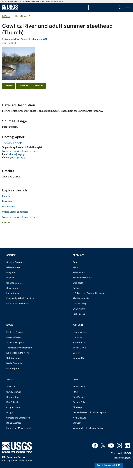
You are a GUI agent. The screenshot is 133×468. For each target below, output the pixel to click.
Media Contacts (14, 363)
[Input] (105, 7)
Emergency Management (18, 428)
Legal (76, 379)
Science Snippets (15, 342)
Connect (78, 325)
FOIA (75, 392)
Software (77, 288)
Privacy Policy (80, 402)
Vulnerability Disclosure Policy (88, 428)
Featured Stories (14, 332)
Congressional (13, 407)
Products (78, 255)
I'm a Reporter (13, 368)
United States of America (15, 211)
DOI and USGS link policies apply (89, 412)
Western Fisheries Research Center (20, 151)
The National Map (81, 298)
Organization (12, 397)
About (10, 379)
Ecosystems (8, 201)
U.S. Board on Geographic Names (89, 293)
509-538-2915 (18, 157)
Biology (6, 196)
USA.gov (77, 423)
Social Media (79, 347)
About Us (10, 386)
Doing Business (13, 423)
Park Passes (79, 314)
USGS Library (79, 303)
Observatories (13, 288)
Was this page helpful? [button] (108, 465)
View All (7, 222)
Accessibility (79, 386)
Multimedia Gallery (82, 277)
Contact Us (78, 358)
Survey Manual (13, 392)
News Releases (13, 337)
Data (75, 262)
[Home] (10, 9)
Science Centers (14, 283)
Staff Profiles (79, 342)
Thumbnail (24, 85)
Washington (8, 206)
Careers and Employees (18, 418)
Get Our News (13, 358)
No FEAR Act (79, 418)
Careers (77, 353)
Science (11, 255)
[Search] (120, 7)
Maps (75, 267)
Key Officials (12, 402)
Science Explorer (14, 262)
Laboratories (12, 293)
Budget (10, 412)
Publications (79, 272)
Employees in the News (17, 353)
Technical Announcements (19, 347)
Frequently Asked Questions (20, 298)
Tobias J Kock (12, 143)
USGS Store (79, 309)
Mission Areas (13, 267)
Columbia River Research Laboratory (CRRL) (27, 39)
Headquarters (79, 332)
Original (9, 85)
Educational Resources (17, 303)
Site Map (77, 407)
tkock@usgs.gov (18, 154)
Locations (77, 337)
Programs (11, 272)
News (9, 325)
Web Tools (78, 283)
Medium (39, 85)
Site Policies (79, 397)
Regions (10, 277)
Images (6, 16)
